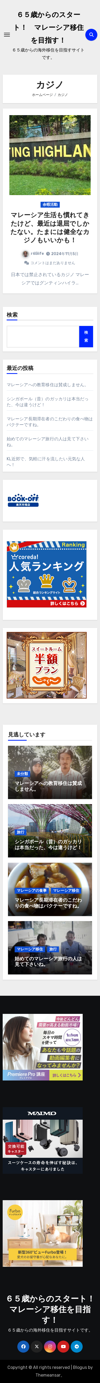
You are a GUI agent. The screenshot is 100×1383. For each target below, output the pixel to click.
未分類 (22, 774)
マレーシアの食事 (32, 890)
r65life (33, 253)
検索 (12, 315)
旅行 (20, 832)
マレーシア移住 (66, 890)
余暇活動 (50, 204)
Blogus (80, 1367)
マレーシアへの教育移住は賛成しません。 (48, 384)
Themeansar (48, 1375)
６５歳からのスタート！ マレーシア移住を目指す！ (48, 28)
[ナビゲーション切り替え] (7, 34)
